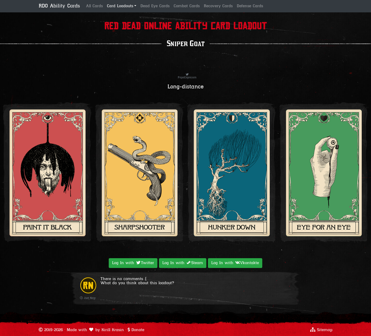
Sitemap (324, 330)
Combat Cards (187, 6)
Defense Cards (250, 6)
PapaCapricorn (187, 76)
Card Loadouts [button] (120, 6)
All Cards (94, 6)
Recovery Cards (218, 6)
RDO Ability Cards (59, 6)
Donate (137, 330)
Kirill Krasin (113, 330)
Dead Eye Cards (155, 6)
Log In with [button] (133, 263)
